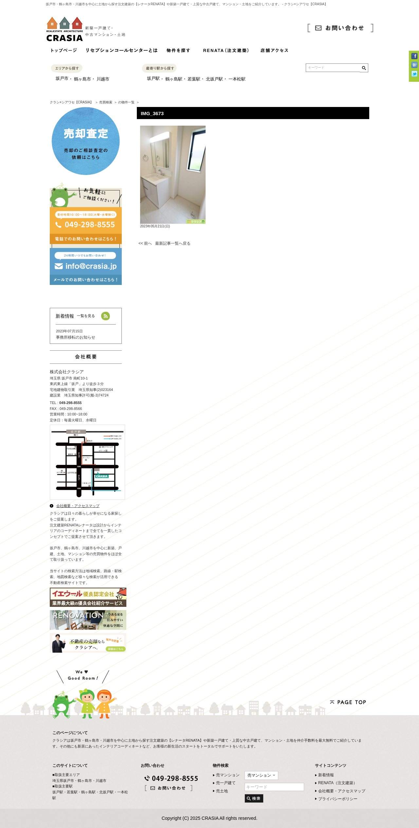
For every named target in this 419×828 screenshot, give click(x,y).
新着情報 (326, 775)
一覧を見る (86, 316)
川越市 (103, 79)
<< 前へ (145, 243)
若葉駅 (194, 79)
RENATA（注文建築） (337, 783)
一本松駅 (237, 79)
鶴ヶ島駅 (173, 79)
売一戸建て (226, 783)
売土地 (222, 791)
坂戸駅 (153, 78)
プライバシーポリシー (337, 799)
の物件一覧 (126, 102)
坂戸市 (62, 78)
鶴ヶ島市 (82, 79)
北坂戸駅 (214, 79)
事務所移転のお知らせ (75, 337)
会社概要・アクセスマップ (78, 506)
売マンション (228, 775)
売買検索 (105, 102)
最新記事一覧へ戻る (173, 243)
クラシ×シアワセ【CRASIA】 (71, 102)
